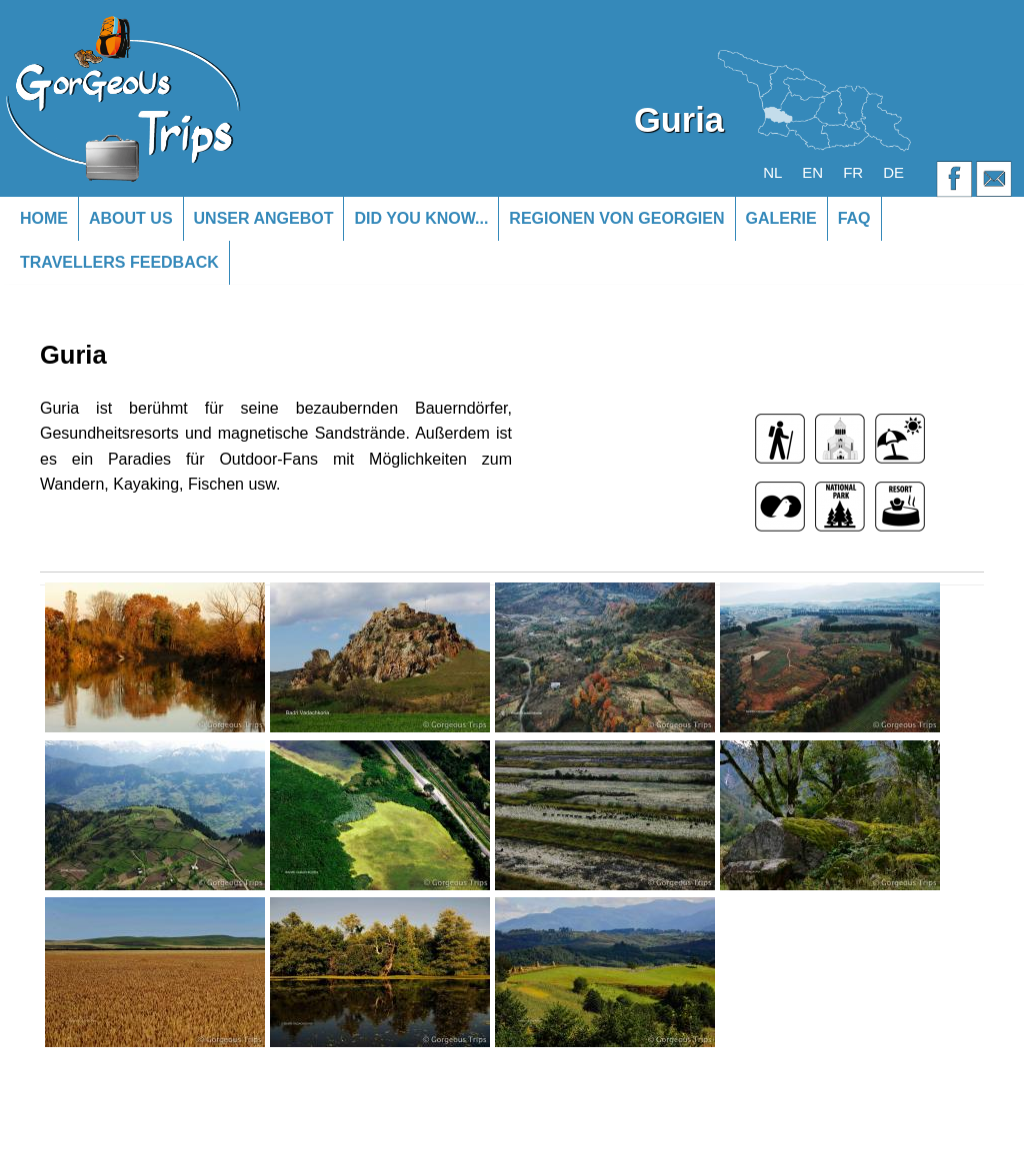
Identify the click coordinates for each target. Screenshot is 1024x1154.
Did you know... (421, 218)
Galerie (781, 218)
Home (44, 218)
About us (131, 218)
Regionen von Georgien (616, 218)
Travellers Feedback (119, 262)
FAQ (854, 218)
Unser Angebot (264, 218)
